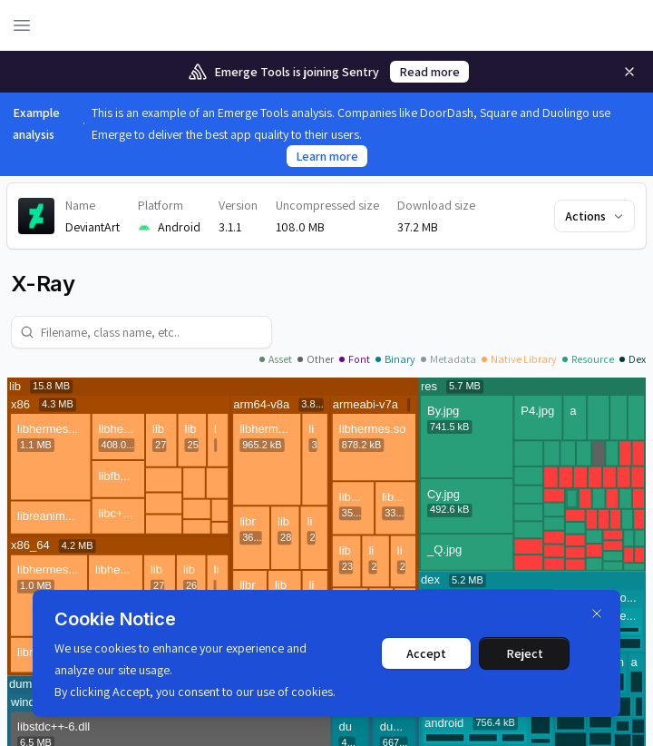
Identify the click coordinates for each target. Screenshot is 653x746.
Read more (429, 72)
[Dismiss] (596, 613)
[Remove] (629, 72)
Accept (426, 653)
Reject (524, 653)
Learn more (327, 156)
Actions (595, 216)
